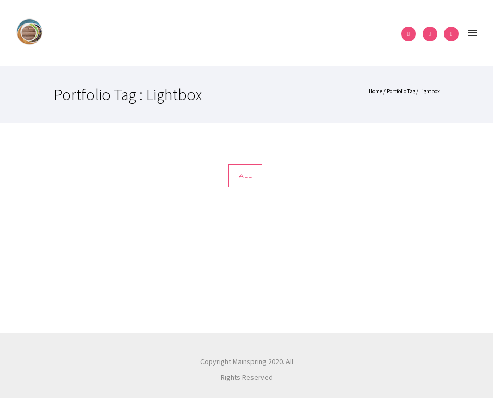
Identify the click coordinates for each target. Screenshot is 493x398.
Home (375, 91)
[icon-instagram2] (432, 34)
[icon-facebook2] (411, 34)
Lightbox (429, 91)
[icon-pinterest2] (451, 34)
